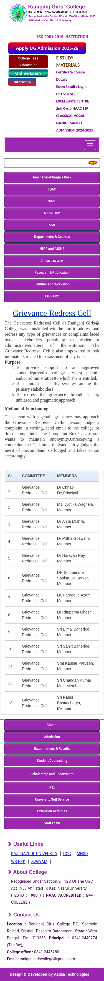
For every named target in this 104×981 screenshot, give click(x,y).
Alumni (52, 724)
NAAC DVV (52, 213)
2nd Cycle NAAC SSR (72, 108)
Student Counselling (52, 760)
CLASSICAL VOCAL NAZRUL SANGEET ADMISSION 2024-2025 (74, 123)
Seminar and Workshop (52, 284)
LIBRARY (52, 296)
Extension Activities (52, 811)
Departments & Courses (52, 236)
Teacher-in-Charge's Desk (51, 177)
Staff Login (52, 823)
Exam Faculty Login (71, 86)
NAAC (52, 201)
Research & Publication (52, 272)
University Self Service (52, 799)
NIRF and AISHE (52, 248)
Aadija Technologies (71, 974)
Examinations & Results (52, 748)
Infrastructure (52, 260)
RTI (52, 787)
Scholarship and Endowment (52, 774)
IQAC (52, 189)
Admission (52, 736)
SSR (52, 225)
